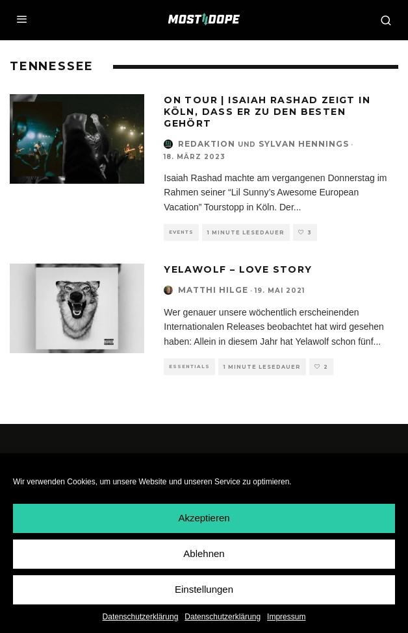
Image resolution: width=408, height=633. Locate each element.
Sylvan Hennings (304, 144)
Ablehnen (203, 554)
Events (181, 232)
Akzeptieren (203, 518)
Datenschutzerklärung (141, 616)
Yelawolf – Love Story (238, 269)
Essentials (189, 366)
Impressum (286, 616)
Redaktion (206, 144)
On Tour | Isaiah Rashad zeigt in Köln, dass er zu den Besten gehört (267, 111)
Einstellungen (204, 589)
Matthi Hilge (213, 290)
